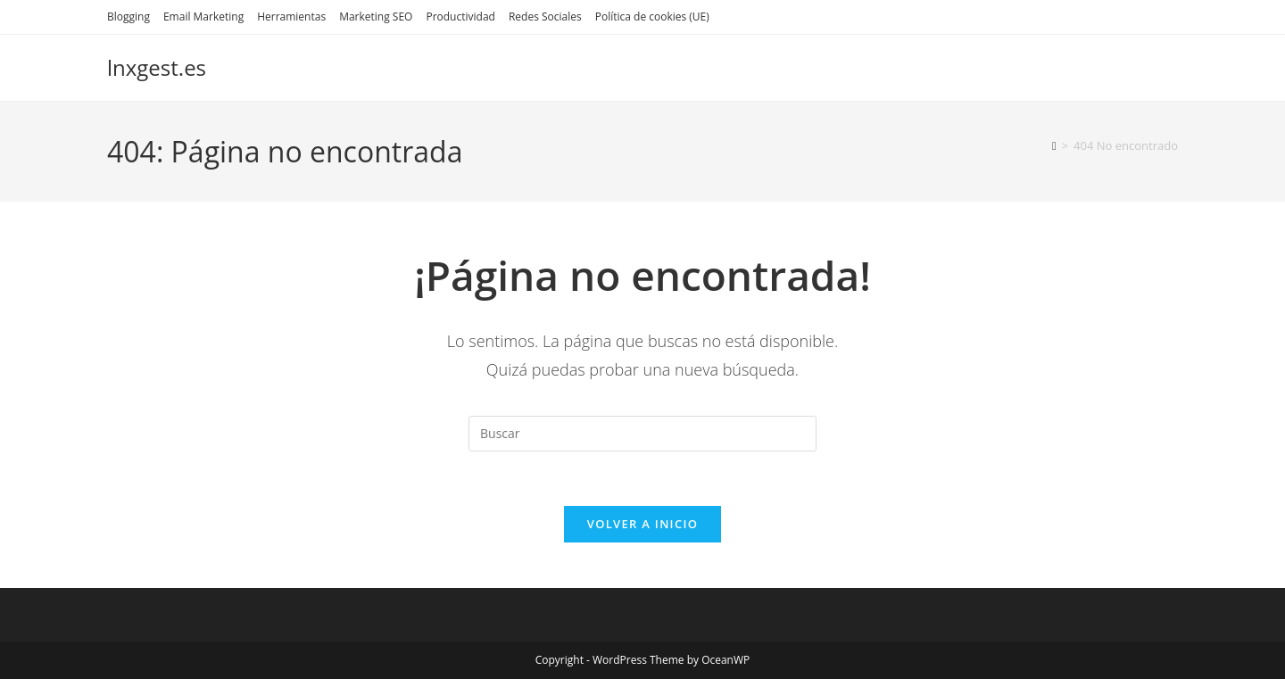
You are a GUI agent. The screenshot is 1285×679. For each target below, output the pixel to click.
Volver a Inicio (642, 524)
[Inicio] (1054, 145)
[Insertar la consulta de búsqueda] (642, 433)
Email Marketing (203, 16)
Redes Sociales (545, 16)
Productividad (460, 16)
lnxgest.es (156, 67)
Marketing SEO (375, 16)
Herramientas (291, 16)
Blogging (128, 16)
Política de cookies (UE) (652, 16)
